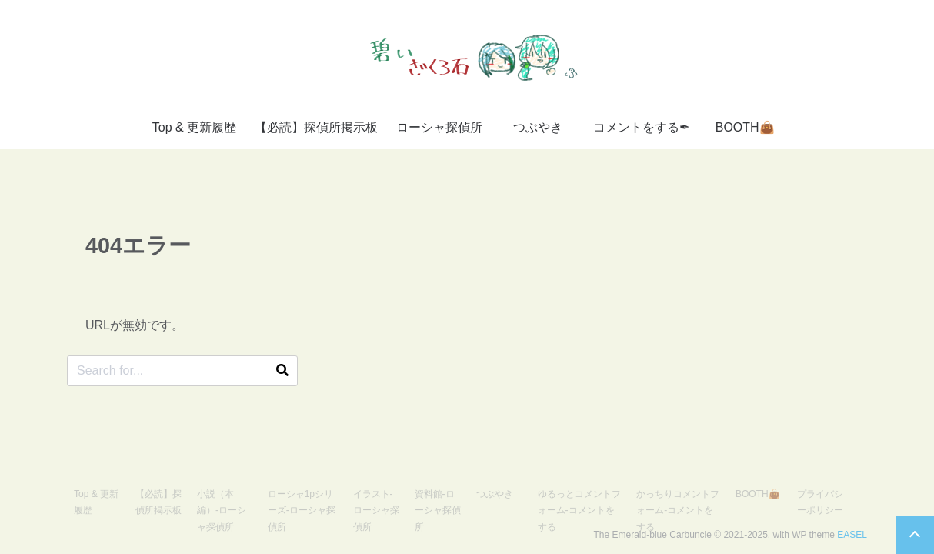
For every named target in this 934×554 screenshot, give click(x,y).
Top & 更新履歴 (194, 127)
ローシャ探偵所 (439, 127)
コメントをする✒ (641, 127)
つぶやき (537, 127)
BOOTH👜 (745, 127)
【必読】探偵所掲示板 (316, 127)
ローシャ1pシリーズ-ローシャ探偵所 (301, 510)
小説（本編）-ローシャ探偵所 (221, 510)
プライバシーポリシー (820, 502)
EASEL (852, 534)
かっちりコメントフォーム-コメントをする (677, 510)
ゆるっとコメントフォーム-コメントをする (579, 510)
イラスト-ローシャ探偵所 (376, 510)
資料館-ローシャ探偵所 (438, 510)
